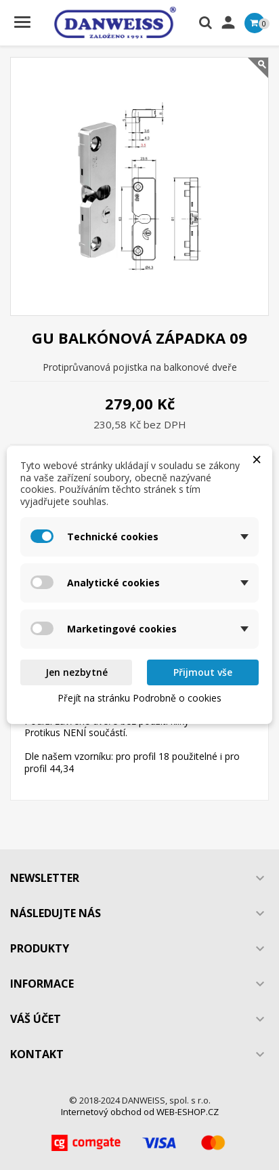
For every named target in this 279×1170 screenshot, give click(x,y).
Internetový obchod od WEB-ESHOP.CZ (140, 1112)
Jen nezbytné (76, 672)
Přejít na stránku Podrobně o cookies (139, 697)
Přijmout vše (202, 672)
